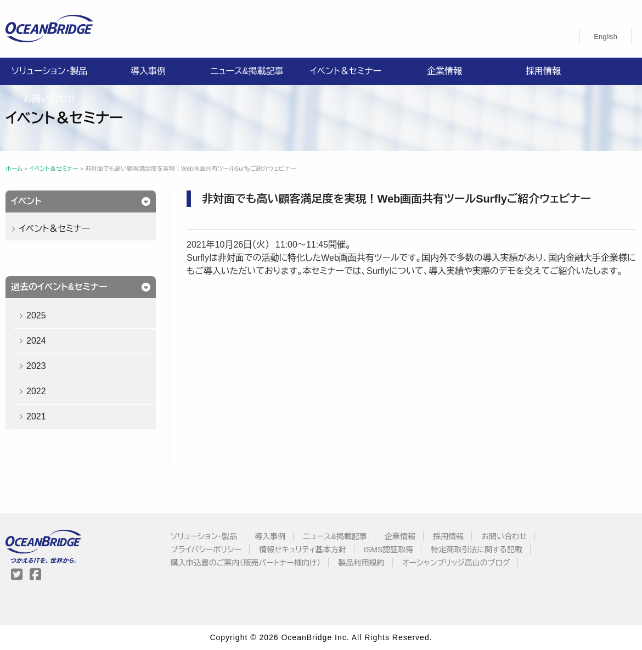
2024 (36, 340)
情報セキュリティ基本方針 (302, 549)
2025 (36, 315)
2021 (36, 416)
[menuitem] (605, 36)
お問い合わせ (49, 98)
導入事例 (148, 71)
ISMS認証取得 (388, 549)
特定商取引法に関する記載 (476, 549)
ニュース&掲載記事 (246, 71)
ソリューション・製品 (49, 71)
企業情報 (444, 71)
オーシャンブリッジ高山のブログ (456, 562)
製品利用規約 (362, 562)
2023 (36, 366)
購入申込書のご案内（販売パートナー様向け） (246, 562)
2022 (36, 391)
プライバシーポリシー (206, 549)
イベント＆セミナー (345, 71)
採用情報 (543, 71)
